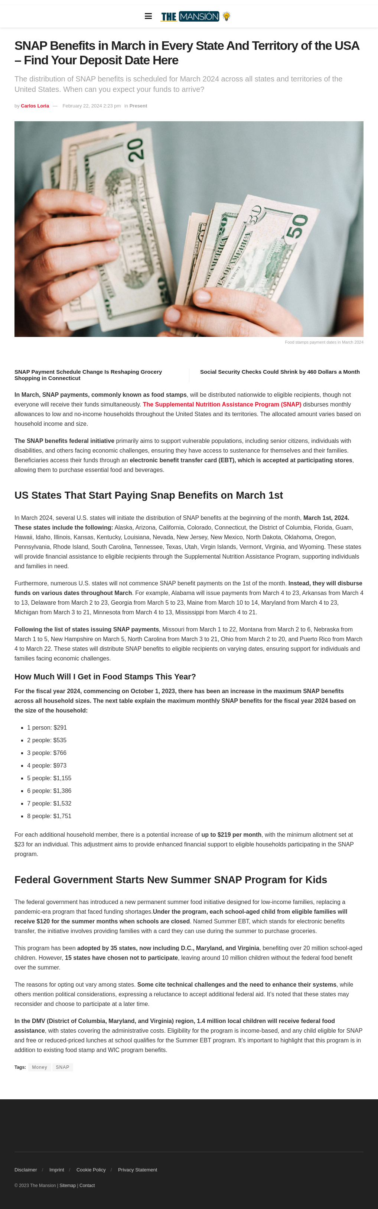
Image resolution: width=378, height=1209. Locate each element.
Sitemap (67, 1185)
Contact (87, 1185)
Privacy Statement (137, 1170)
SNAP (63, 1067)
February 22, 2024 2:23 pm (91, 106)
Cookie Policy (91, 1170)
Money (39, 1067)
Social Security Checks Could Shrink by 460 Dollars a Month (280, 372)
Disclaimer (25, 1170)
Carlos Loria (35, 106)
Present (138, 106)
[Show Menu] (148, 16)
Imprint (56, 1170)
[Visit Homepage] (196, 16)
